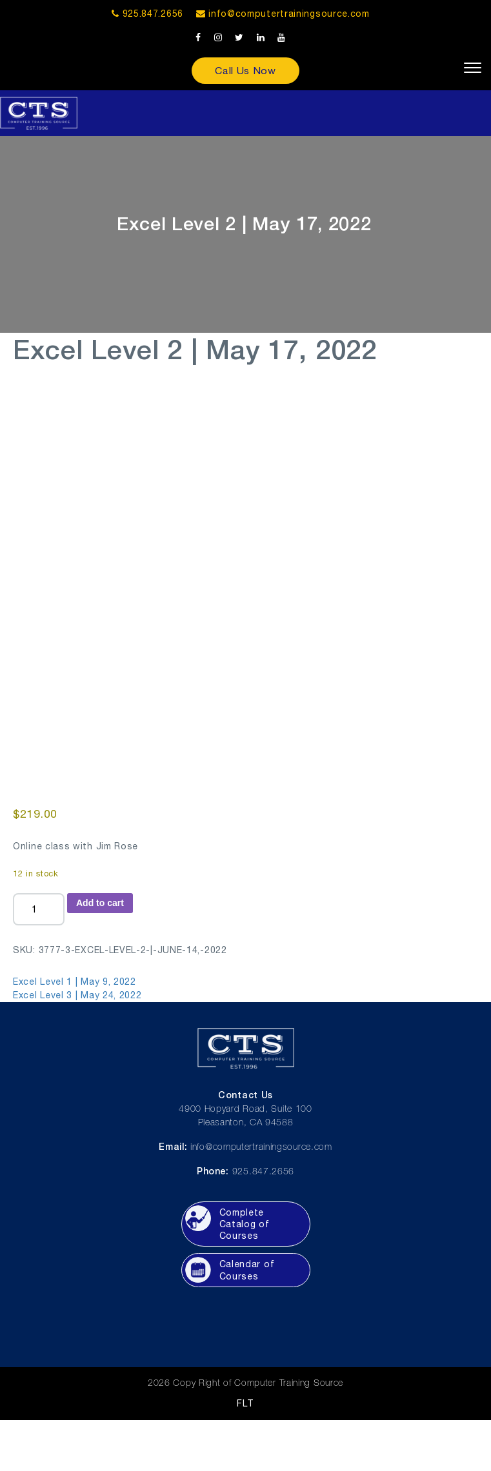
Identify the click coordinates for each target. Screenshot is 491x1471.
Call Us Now (245, 70)
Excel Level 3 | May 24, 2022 (77, 995)
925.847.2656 (147, 13)
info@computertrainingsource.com (289, 13)
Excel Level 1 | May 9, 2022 (74, 981)
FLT (245, 1403)
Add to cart (100, 903)
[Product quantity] (39, 909)
